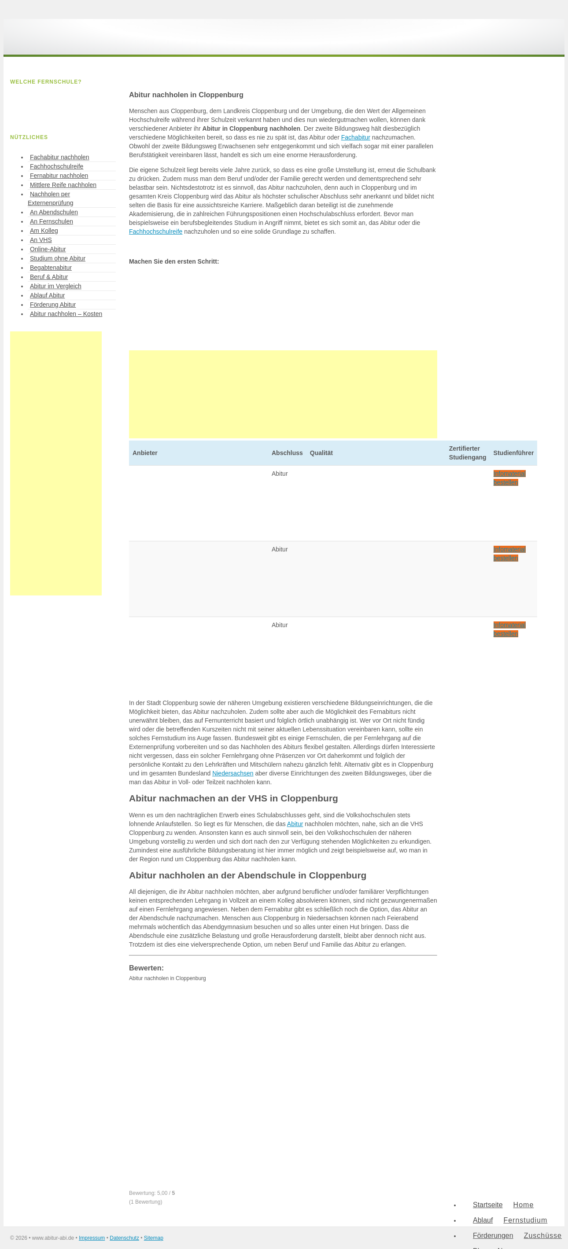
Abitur (295, 823)
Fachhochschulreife (155, 231)
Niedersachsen (232, 773)
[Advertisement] (283, 394)
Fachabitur (355, 137)
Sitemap (153, 1238)
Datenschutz (124, 1238)
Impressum (92, 1238)
